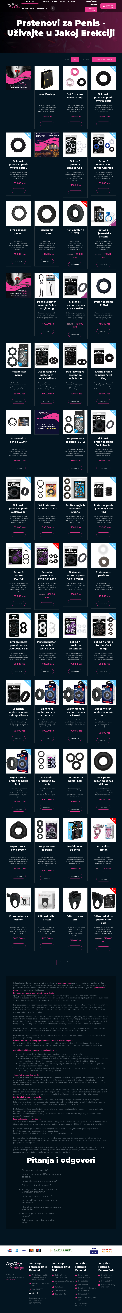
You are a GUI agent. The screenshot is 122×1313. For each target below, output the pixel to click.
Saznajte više (60, 1294)
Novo (55, 1)
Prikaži (67, 59)
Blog (62, 1)
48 (75, 59)
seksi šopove (39, 990)
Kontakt (42, 8)
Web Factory (10, 1279)
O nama (71, 1)
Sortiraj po (87, 59)
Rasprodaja (28, 8)
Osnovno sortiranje (104, 59)
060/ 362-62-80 (91, 3)
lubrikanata (27, 1138)
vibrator (73, 1089)
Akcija (46, 1)
